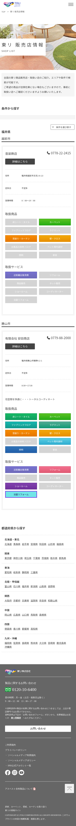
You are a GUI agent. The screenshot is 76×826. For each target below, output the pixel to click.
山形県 (51, 544)
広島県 (16, 614)
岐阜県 (16, 572)
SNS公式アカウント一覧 (19, 765)
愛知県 (8, 572)
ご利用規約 (10, 745)
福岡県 (8, 643)
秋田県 (42, 544)
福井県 (25, 586)
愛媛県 (25, 628)
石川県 (16, 586)
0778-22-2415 (61, 153)
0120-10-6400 (24, 689)
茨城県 (45, 558)
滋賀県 (34, 600)
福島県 (60, 544)
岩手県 (25, 544)
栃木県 (53, 558)
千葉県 (36, 558)
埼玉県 (28, 558)
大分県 (42, 643)
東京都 (8, 558)
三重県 (34, 572)
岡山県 (8, 614)
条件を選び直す (63, 127)
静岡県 (25, 572)
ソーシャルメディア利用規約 (22, 755)
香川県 (16, 628)
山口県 (25, 614)
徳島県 (8, 628)
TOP (3, 11)
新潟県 (34, 586)
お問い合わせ (38, 728)
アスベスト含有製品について (19, 789)
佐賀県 (16, 643)
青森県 (16, 544)
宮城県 (34, 544)
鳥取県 (34, 614)
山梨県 (42, 586)
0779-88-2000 (61, 338)
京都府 (16, 600)
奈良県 (42, 600)
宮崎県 (51, 643)
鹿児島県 (61, 643)
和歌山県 (52, 600)
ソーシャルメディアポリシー (22, 760)
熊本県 (34, 643)
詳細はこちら (20, 161)
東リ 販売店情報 (17, 11)
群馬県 (62, 558)
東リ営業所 (16, 718)
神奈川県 (18, 558)
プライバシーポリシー (15, 750)
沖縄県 (8, 646)
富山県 (8, 586)
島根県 (42, 614)
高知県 (34, 628)
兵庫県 (25, 600)
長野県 (51, 586)
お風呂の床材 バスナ (21, 247)
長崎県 (25, 643)
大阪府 (8, 600)
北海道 (8, 544)
